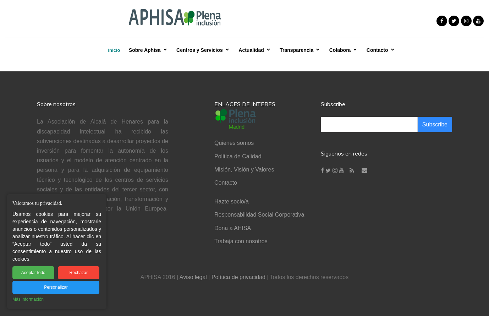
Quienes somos (234, 143)
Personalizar (56, 287)
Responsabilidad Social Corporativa (259, 215)
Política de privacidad (238, 277)
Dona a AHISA (232, 228)
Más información (28, 299)
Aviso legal (193, 277)
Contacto (225, 183)
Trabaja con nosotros (241, 241)
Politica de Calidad (238, 156)
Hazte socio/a (231, 201)
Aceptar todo (33, 272)
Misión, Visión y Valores (244, 170)
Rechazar (79, 272)
